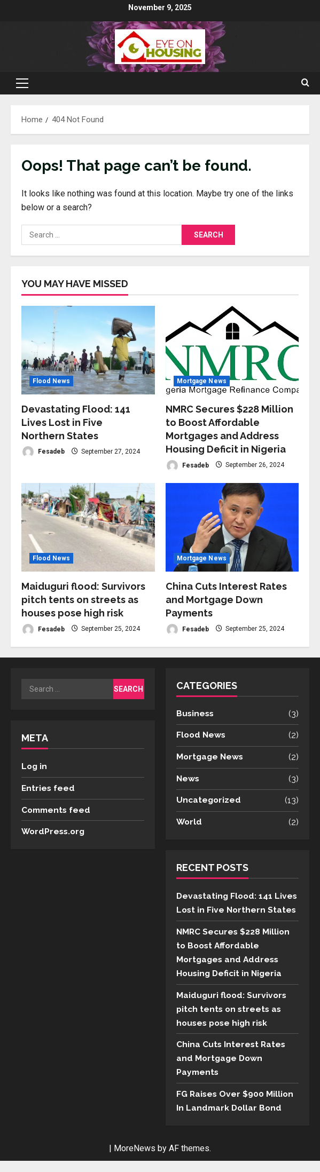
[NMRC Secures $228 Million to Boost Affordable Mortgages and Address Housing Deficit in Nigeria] (232, 350)
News (188, 779)
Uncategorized (209, 800)
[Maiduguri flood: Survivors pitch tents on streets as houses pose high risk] (88, 527)
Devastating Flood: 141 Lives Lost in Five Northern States (75, 422)
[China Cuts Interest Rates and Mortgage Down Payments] (232, 527)
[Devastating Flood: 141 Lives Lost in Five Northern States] (88, 350)
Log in (34, 766)
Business (195, 714)
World (189, 822)
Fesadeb (43, 451)
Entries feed (48, 787)
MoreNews (134, 1159)
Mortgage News (202, 381)
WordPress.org (54, 831)
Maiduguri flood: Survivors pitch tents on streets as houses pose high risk (83, 600)
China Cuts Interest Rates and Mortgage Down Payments (226, 600)
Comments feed (57, 809)
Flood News (51, 381)
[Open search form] (305, 83)
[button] (22, 83)
